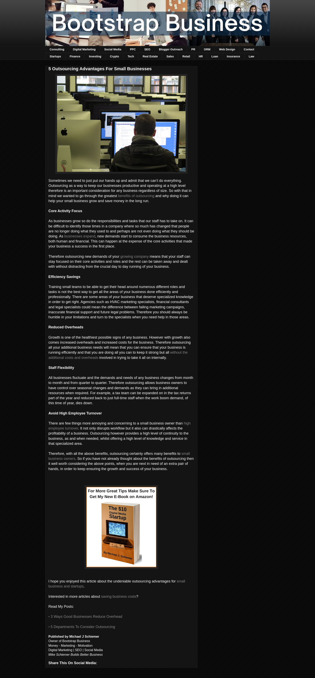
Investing (95, 56)
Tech (131, 56)
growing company (134, 257)
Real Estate (150, 56)
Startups (55, 56)
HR (201, 56)
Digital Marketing (84, 49)
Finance (75, 56)
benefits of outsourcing (136, 196)
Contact (249, 49)
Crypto (114, 56)
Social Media (112, 49)
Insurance (233, 56)
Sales (170, 56)
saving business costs (118, 597)
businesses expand (79, 236)
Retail (186, 56)
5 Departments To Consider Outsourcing (83, 627)
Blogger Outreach (171, 49)
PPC (133, 49)
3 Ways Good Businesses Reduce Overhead (86, 617)
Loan (214, 56)
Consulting (57, 49)
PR (193, 49)
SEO (147, 49)
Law (251, 56)
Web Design (227, 49)
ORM (207, 49)
